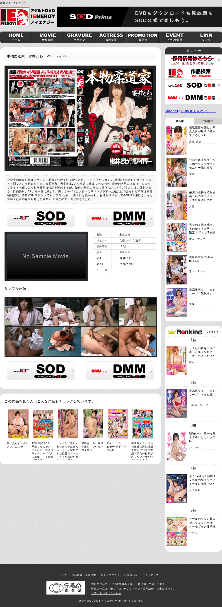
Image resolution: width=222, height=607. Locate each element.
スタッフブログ (110, 575)
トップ (63, 575)
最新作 (180, 121)
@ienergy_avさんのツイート (190, 111)
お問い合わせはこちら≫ (106, 593)
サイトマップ (150, 575)
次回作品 (208, 121)
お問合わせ (131, 575)
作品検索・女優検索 (84, 575)
